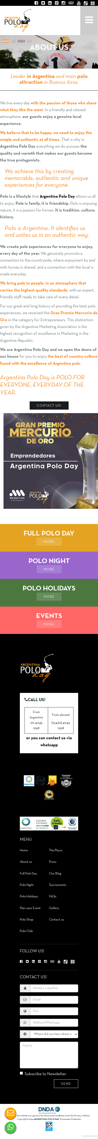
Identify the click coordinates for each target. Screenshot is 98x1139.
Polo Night (27, 885)
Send (66, 1083)
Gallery (54, 908)
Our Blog (55, 873)
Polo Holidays (29, 896)
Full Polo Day (28, 873)
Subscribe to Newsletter (43, 1074)
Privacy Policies (82, 1116)
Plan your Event (30, 908)
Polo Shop (26, 919)
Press (52, 861)
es (13, 41)
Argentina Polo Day (17, 20)
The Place (55, 850)
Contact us (56, 919)
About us (26, 861)
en (29, 41)
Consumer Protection (71, 1119)
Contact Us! (49, 405)
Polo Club (26, 931)
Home (24, 850)
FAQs (52, 896)
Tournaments (57, 885)
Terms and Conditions (54, 1116)
